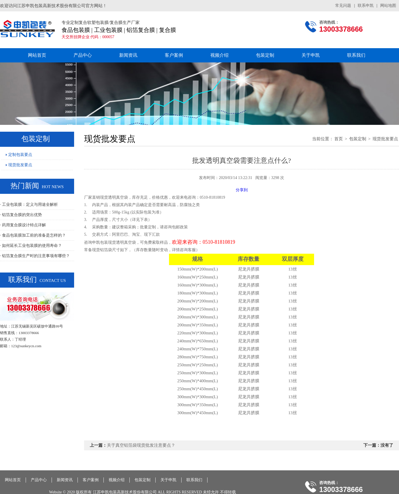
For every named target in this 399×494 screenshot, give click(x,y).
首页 (338, 139)
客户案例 (174, 55)
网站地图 (388, 5)
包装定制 (265, 55)
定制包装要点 (19, 155)
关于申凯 (311, 55)
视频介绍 (219, 55)
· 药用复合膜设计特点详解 (23, 225)
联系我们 (356, 55)
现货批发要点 (19, 165)
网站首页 (37, 55)
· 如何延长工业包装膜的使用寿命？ (31, 245)
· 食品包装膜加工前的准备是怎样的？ (33, 235)
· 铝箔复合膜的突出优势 (21, 215)
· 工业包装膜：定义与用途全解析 (29, 204)
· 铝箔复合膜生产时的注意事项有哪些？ (35, 256)
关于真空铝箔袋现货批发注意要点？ (141, 445)
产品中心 (83, 55)
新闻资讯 (128, 55)
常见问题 (343, 5)
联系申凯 (366, 5)
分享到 (242, 190)
